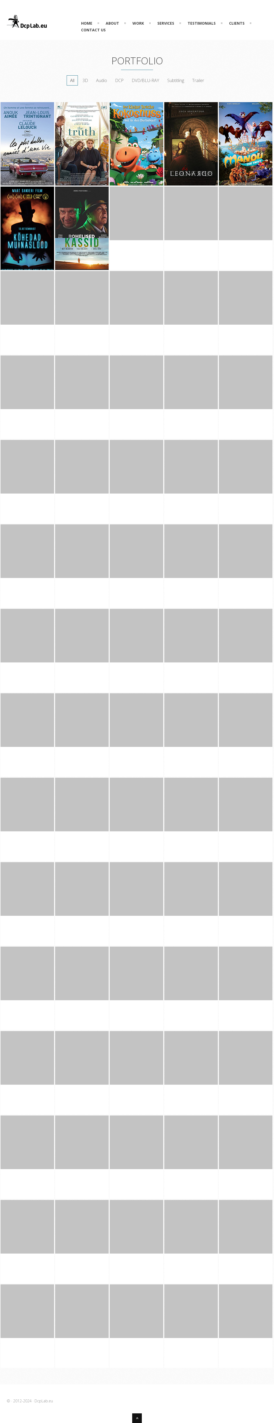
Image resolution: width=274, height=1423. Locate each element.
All (72, 80)
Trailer (198, 80)
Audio (101, 80)
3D (85, 80)
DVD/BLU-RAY (145, 80)
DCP (119, 80)
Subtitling (175, 80)
